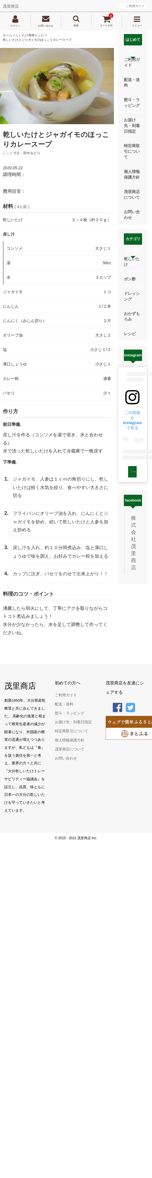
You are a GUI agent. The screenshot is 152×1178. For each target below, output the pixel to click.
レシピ (130, 333)
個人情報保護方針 (132, 174)
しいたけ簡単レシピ (30, 35)
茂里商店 (11, 6)
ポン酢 (130, 279)
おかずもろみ (132, 316)
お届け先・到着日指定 (132, 126)
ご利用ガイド (135, 6)
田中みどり (31, 153)
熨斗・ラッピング (132, 103)
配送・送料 (132, 82)
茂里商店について (132, 194)
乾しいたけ (132, 262)
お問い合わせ (132, 215)
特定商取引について (132, 151)
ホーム (7, 35)
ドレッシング (132, 296)
